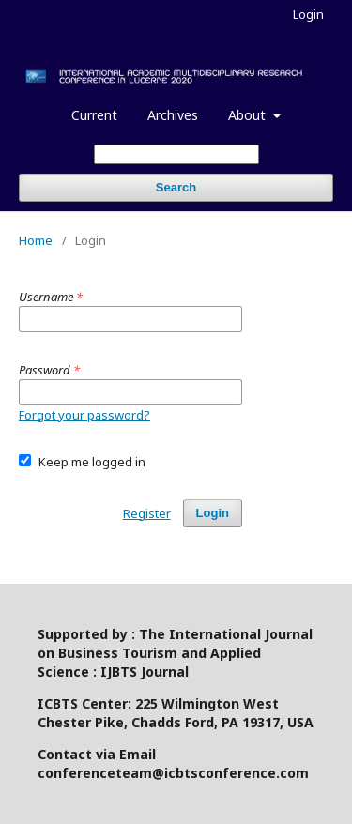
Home (36, 240)
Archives (172, 115)
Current (94, 115)
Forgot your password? (84, 414)
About (248, 115)
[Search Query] (176, 154)
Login (308, 14)
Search (176, 187)
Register (147, 513)
